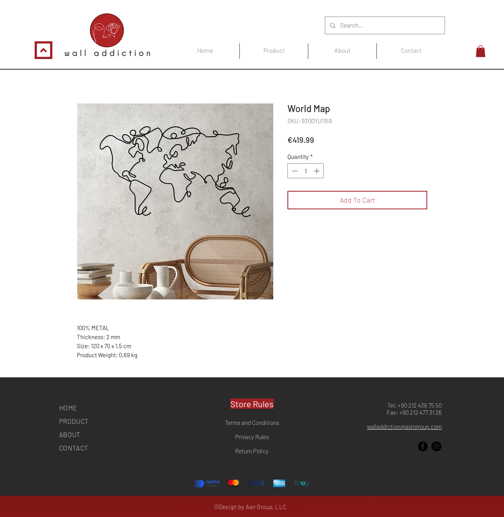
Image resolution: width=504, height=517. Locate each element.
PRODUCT (74, 421)
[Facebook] (423, 446)
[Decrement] (294, 171)
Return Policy (252, 450)
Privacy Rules (252, 436)
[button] (480, 51)
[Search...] (384, 25)
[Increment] (317, 171)
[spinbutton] (305, 171)
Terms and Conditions (252, 422)
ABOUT (70, 434)
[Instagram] (436, 446)
